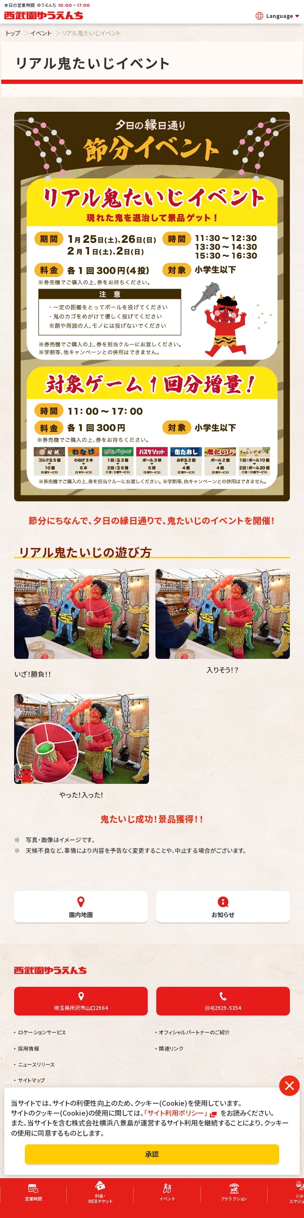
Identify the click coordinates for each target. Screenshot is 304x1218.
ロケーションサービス (42, 1032)
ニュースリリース (36, 1064)
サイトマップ (31, 1080)
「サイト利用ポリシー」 (176, 1113)
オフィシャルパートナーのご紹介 (194, 1032)
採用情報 (28, 1048)
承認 (152, 1154)
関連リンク (171, 1048)
